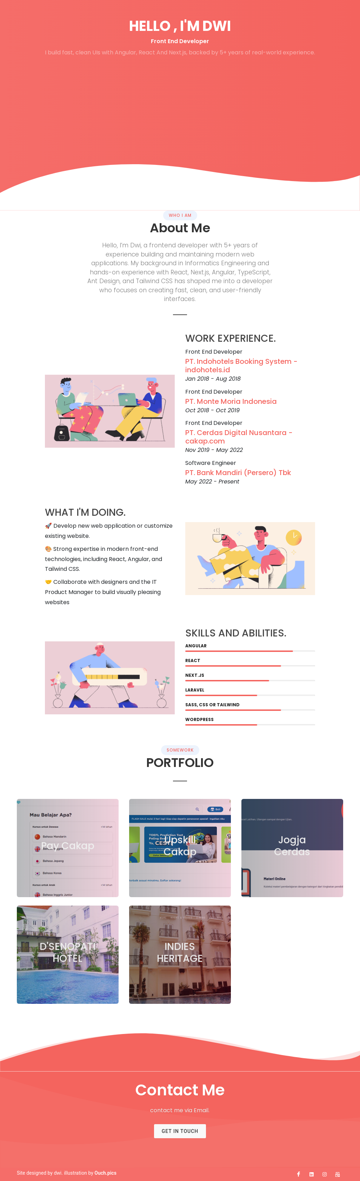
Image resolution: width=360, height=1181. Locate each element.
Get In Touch (180, 1131)
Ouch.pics (105, 1173)
